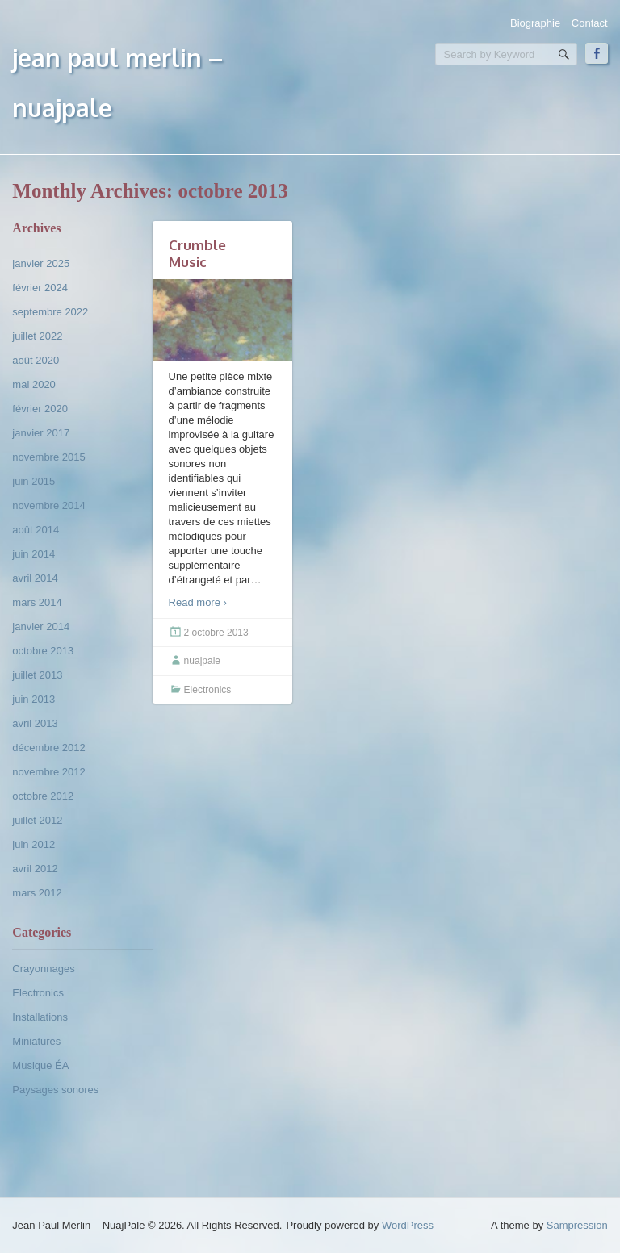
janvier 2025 (40, 263)
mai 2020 (33, 384)
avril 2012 (34, 868)
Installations (40, 1017)
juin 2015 (33, 481)
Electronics (38, 993)
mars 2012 (36, 893)
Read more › (198, 602)
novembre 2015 (48, 457)
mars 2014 (36, 602)
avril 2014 (34, 578)
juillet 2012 (37, 820)
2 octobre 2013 (216, 632)
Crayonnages (43, 969)
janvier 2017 (40, 433)
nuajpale (202, 660)
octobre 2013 (42, 651)
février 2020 (40, 409)
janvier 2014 (40, 626)
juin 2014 (33, 554)
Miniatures (36, 1041)
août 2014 (35, 530)
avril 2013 (34, 723)
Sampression (577, 1225)
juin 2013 (33, 699)
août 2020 (35, 360)
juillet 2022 (37, 336)
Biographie (535, 23)
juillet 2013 (37, 675)
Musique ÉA (40, 1065)
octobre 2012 (42, 796)
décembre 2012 (48, 747)
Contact (590, 23)
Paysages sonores (55, 1090)
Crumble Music (197, 253)
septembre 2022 (50, 312)
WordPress (408, 1225)
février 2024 (40, 288)
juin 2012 (33, 844)
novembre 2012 (48, 772)
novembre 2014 (48, 505)
